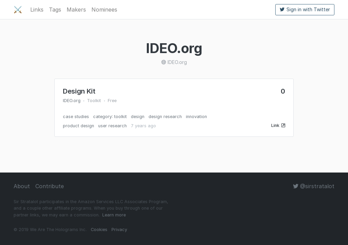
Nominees (104, 9)
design (137, 116)
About (22, 186)
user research (112, 125)
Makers (76, 9)
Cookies (99, 229)
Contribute (49, 186)
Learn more (114, 214)
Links (37, 9)
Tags (55, 9)
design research (165, 116)
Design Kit (79, 91)
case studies (76, 116)
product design (78, 125)
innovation (196, 116)
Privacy (119, 229)
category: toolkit (110, 116)
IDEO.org (72, 100)
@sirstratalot (313, 186)
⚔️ (18, 9)
